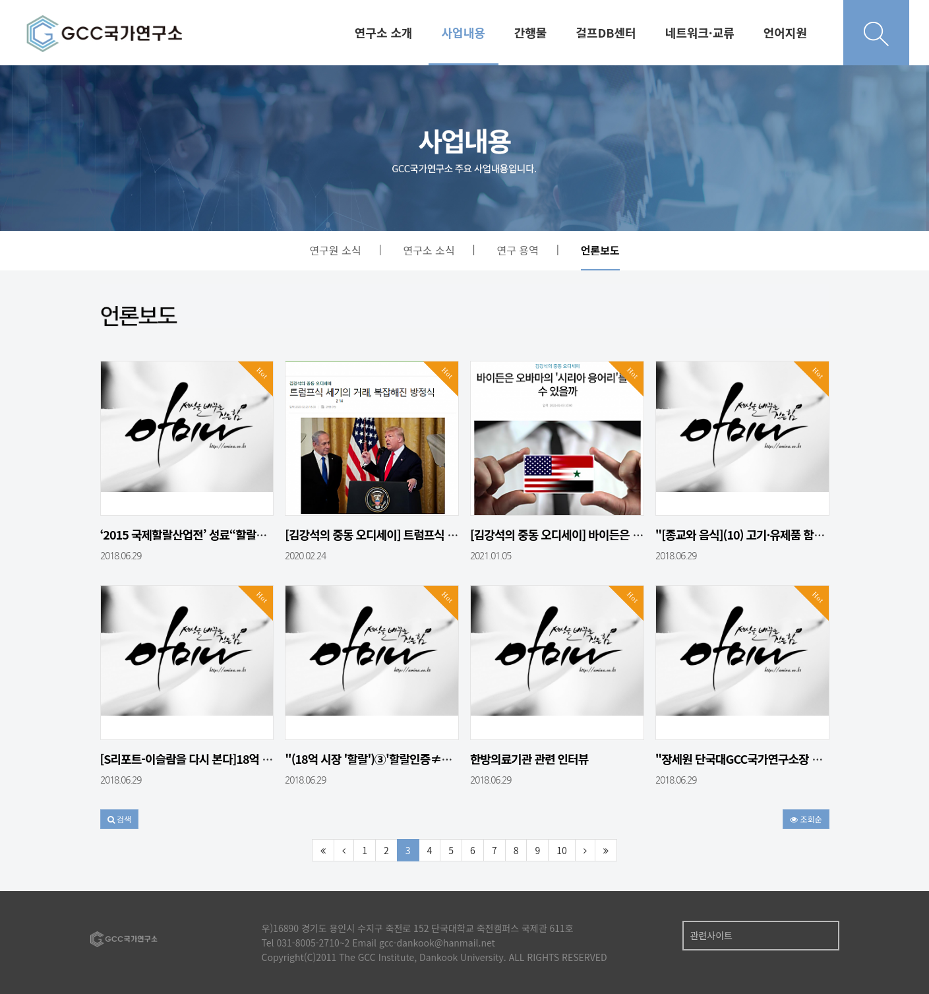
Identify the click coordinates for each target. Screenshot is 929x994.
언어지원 (785, 32)
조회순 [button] (806, 818)
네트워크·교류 (699, 32)
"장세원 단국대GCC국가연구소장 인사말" (752, 758)
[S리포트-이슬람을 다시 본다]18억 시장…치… (207, 758)
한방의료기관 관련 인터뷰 (529, 758)
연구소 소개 (384, 32)
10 (561, 850)
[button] (119, 819)
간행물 (530, 32)
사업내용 (463, 32)
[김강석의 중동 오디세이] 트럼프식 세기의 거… (393, 534)
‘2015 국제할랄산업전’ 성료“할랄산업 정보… (205, 534)
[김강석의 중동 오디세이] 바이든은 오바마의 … (578, 534)
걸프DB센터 (606, 32)
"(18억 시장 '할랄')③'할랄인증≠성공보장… (389, 758)
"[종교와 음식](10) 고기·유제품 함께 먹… (751, 534)
